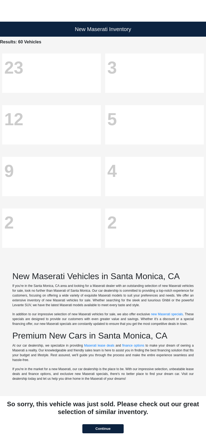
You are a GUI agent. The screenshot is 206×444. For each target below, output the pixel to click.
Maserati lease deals (99, 345)
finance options (133, 345)
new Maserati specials (167, 314)
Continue (103, 429)
